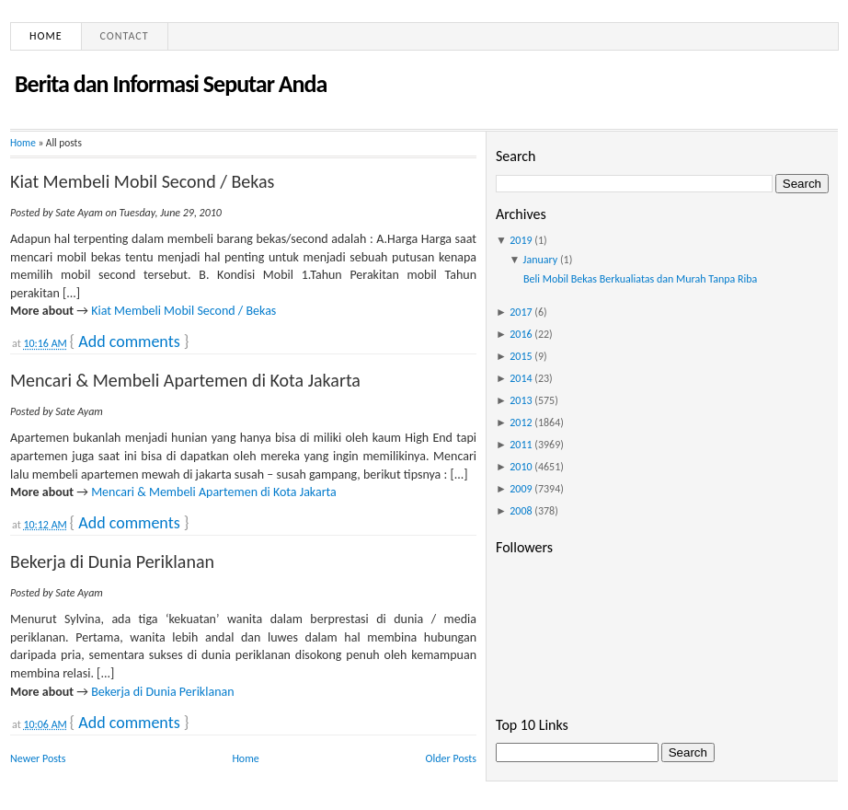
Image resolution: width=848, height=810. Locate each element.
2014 (521, 378)
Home (46, 35)
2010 (521, 466)
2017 (521, 312)
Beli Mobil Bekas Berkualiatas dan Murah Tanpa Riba (640, 278)
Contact (124, 35)
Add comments (128, 341)
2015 (521, 356)
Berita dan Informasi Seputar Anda (171, 83)
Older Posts (451, 758)
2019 (521, 240)
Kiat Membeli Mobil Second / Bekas (142, 181)
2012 (521, 422)
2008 (521, 510)
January (540, 259)
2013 (521, 400)
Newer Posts (38, 758)
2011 (521, 444)
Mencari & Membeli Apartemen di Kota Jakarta (185, 380)
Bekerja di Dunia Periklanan (112, 561)
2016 (521, 334)
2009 (521, 488)
